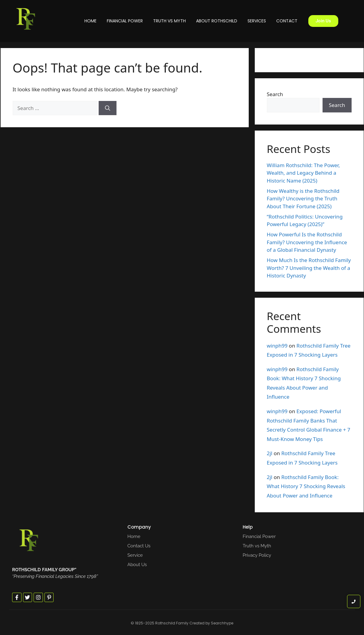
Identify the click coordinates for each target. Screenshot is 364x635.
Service (135, 555)
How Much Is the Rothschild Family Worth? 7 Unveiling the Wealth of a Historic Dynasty (309, 268)
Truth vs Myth (169, 21)
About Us (137, 564)
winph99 (277, 345)
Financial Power (125, 21)
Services (257, 21)
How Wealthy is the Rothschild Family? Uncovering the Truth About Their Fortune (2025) (303, 198)
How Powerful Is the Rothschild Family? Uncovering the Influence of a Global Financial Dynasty (307, 242)
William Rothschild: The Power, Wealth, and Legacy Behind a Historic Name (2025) (303, 173)
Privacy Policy (257, 555)
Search (275, 94)
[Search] (107, 108)
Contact (286, 21)
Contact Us (138, 546)
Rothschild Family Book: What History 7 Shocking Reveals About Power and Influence (306, 486)
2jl (270, 453)
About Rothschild (216, 21)
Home (90, 21)
